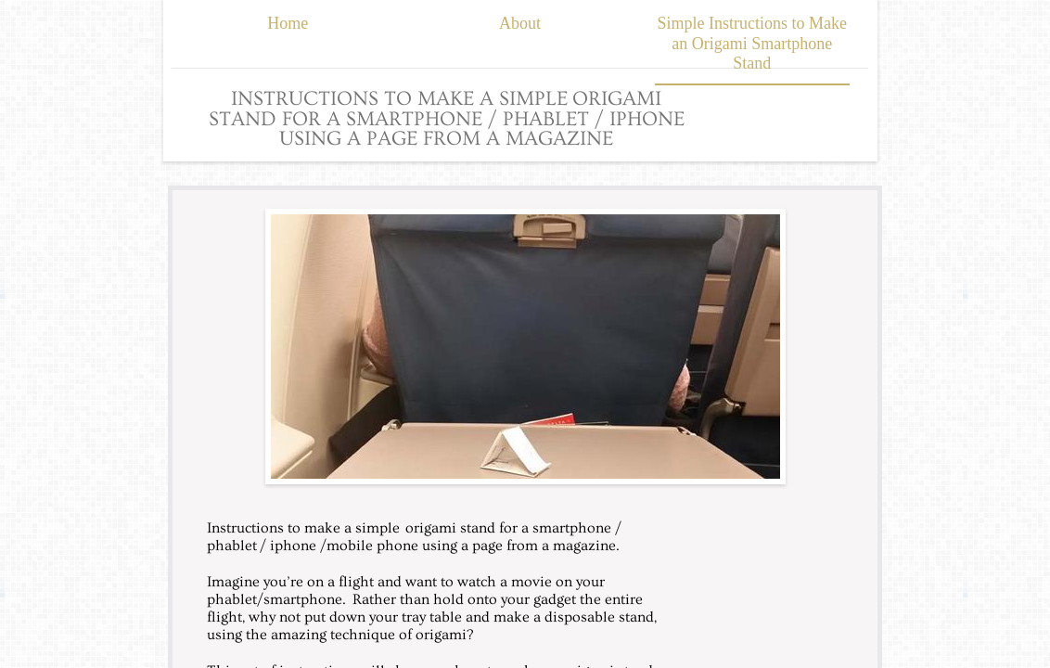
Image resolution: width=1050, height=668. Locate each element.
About (520, 23)
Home (287, 23)
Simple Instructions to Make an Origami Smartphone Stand (752, 43)
